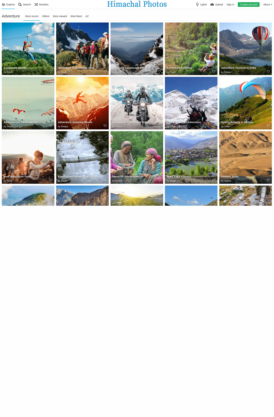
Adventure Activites (178, 68)
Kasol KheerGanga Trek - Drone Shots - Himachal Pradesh (77, 177)
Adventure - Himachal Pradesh (239, 231)
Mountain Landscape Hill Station (131, 68)
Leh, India (118, 231)
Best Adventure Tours (17, 177)
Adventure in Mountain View (75, 68)
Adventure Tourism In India (237, 68)
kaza (60, 231)
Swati (9, 72)
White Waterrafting (69, 394)
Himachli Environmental (126, 177)
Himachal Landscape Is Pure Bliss (77, 286)
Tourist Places (12, 394)
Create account (248, 4)
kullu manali (228, 340)
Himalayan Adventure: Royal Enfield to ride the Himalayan (132, 122)
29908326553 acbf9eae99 (18, 340)
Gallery (10, 344)
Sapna (227, 181)
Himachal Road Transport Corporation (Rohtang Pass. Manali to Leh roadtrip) (240, 286)
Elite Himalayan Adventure (183, 122)
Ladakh (171, 286)
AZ (87, 16)
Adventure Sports (14, 68)
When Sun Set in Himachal (74, 340)
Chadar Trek (174, 340)
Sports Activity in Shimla (236, 122)
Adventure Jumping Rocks (74, 122)
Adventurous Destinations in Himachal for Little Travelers (23, 122)
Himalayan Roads (14, 286)
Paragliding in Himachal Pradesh (132, 286)
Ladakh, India (229, 177)
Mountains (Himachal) (180, 231)
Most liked (76, 16)
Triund (7, 231)
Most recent (31, 16)
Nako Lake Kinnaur (178, 177)
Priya (172, 289)
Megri (10, 289)
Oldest (45, 16)
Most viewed (60, 16)
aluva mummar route (124, 340)
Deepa (227, 72)
